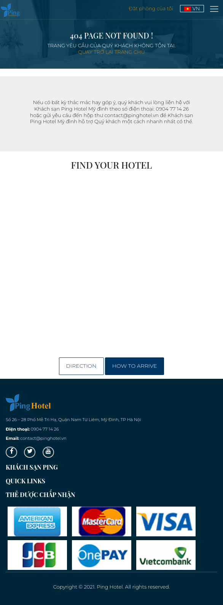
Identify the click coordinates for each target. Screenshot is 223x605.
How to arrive (134, 365)
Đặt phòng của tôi (151, 8)
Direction (81, 365)
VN (192, 8)
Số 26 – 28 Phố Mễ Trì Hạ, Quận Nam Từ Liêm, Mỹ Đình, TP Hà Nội (73, 419)
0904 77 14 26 (45, 429)
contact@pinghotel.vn (43, 438)
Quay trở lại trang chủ (111, 52)
